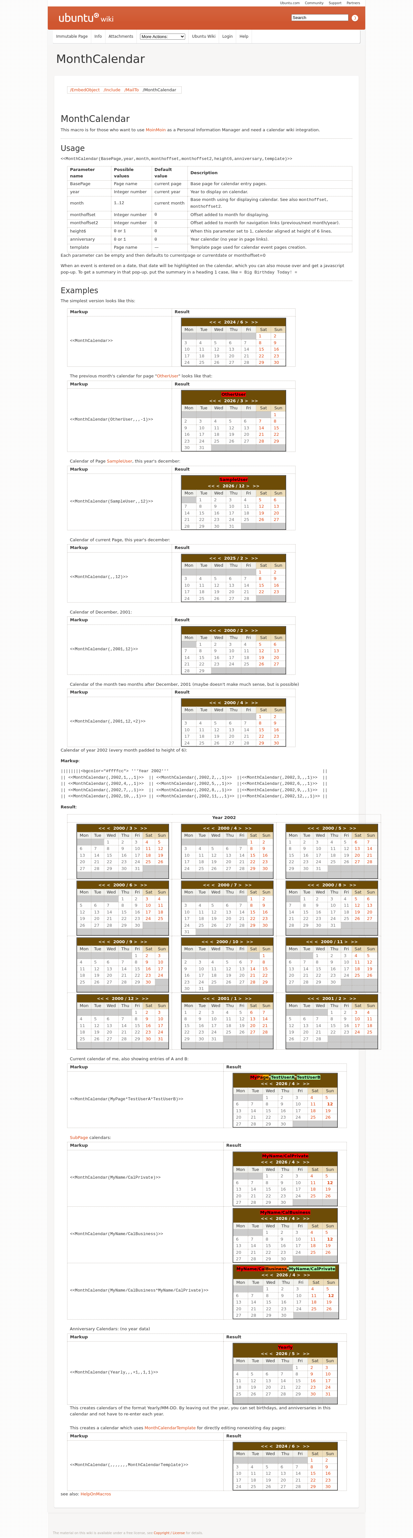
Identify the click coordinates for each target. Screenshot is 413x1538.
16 (276, 346)
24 (187, 359)
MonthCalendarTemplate (170, 1425)
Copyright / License (169, 1530)
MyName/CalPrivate (285, 1153)
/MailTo (132, 89)
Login (227, 36)
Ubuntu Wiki (204, 36)
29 (261, 359)
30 (276, 359)
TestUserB (308, 1074)
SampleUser (119, 458)
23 (276, 353)
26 (216, 359)
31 (202, 445)
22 (261, 353)
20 (231, 353)
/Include (112, 89)
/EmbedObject (85, 89)
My (253, 1074)
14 (246, 346)
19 (216, 353)
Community (314, 3)
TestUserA (283, 1074)
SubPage (79, 1135)
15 (261, 346)
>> (254, 319)
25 (202, 359)
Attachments (121, 36)
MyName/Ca (251, 1266)
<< (212, 319)
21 (246, 353)
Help (243, 36)
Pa (260, 1074)
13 (231, 346)
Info (98, 36)
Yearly (285, 1344)
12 (216, 346)
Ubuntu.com (290, 3)
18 (202, 353)
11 (202, 346)
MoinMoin (156, 129)
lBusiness (275, 1266)
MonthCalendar (100, 58)
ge (266, 1074)
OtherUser (167, 373)
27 (231, 359)
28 (246, 359)
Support (335, 3)
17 (187, 353)
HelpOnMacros (96, 1491)
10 (187, 346)
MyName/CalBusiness (285, 1209)
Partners (353, 3)
